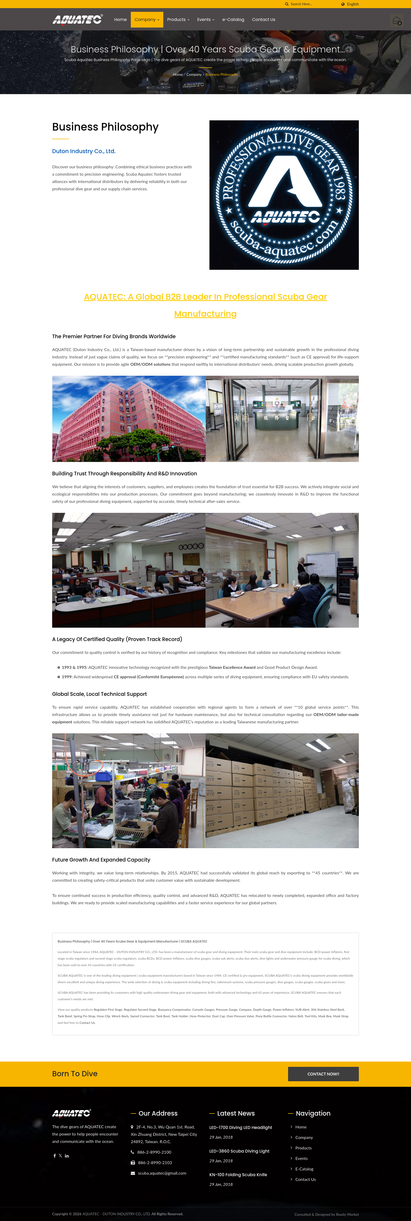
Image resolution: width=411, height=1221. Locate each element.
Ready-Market (347, 1214)
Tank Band (65, 1016)
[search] (287, 4)
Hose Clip (103, 1016)
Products (178, 20)
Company (147, 20)
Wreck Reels (120, 1016)
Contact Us (263, 20)
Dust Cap (218, 1016)
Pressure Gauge (226, 1010)
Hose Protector (200, 1016)
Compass (245, 1010)
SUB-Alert (302, 1010)
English (353, 4)
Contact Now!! (323, 1074)
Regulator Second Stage (140, 1010)
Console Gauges (203, 1010)
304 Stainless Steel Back (327, 1010)
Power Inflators (283, 1010)
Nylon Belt (296, 1016)
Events (206, 20)
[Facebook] (54, 1156)
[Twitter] (60, 1156)
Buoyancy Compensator (174, 1010)
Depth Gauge (262, 1010)
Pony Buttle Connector (271, 1016)
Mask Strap (341, 1016)
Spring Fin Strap (84, 1016)
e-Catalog (233, 20)
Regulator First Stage (108, 1010)
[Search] (314, 4)
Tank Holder (179, 1016)
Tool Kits (310, 1016)
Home (120, 20)
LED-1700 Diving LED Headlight (240, 1127)
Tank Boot (163, 1016)
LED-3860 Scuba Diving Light (239, 1151)
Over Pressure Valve (240, 1016)
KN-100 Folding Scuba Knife (238, 1174)
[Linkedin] (67, 1156)
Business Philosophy (222, 74)
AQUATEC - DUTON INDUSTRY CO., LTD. (116, 1213)
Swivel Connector (142, 1016)
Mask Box (324, 1016)
